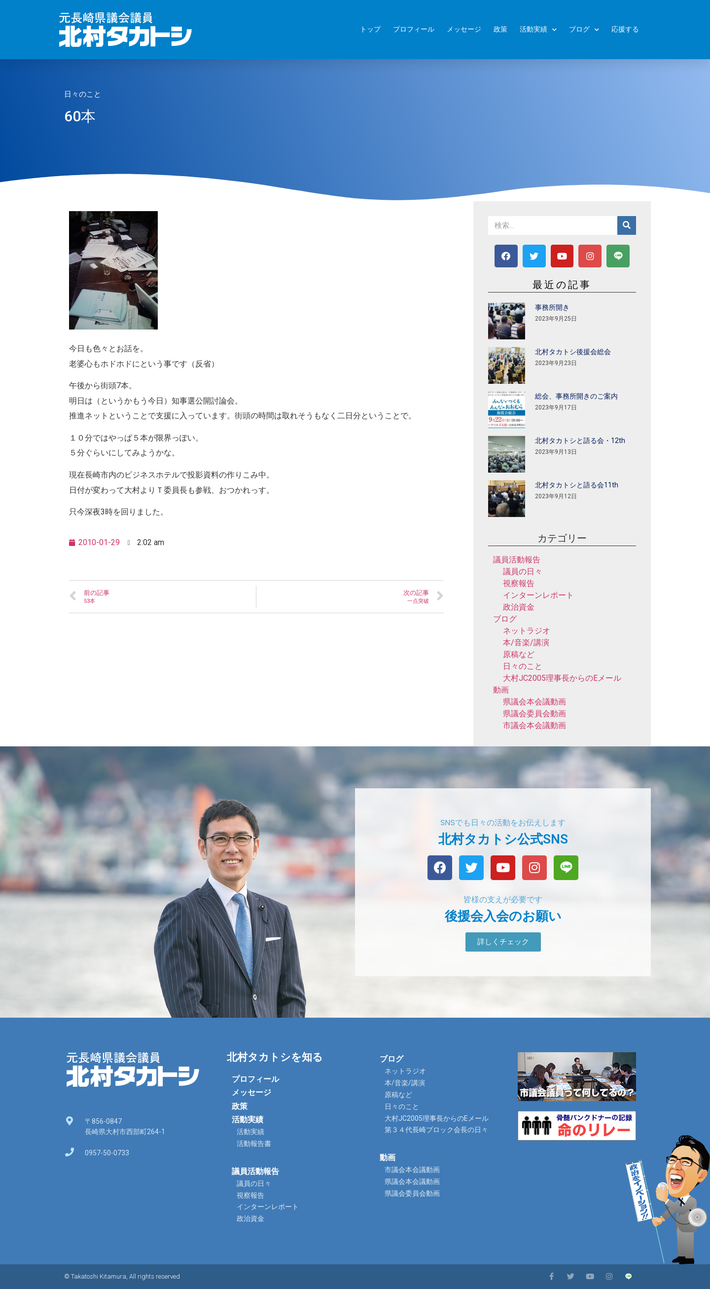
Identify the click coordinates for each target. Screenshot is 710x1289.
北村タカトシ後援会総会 (573, 352)
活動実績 (538, 29)
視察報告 (518, 583)
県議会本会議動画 (534, 701)
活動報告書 (254, 1143)
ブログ (584, 29)
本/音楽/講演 (526, 642)
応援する (625, 29)
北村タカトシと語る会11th (576, 485)
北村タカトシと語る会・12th (580, 440)
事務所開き (552, 307)
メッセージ (464, 29)
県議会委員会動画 (534, 713)
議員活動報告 (516, 559)
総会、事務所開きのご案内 (576, 396)
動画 (501, 690)
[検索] (626, 225)
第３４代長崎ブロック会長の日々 (436, 1130)
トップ (370, 29)
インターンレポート (538, 595)
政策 (500, 29)
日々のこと (82, 94)
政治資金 (518, 607)
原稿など (518, 654)
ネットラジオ (526, 630)
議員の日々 (522, 571)
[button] (503, 942)
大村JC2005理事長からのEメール (562, 678)
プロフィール (413, 29)
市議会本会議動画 (534, 725)
